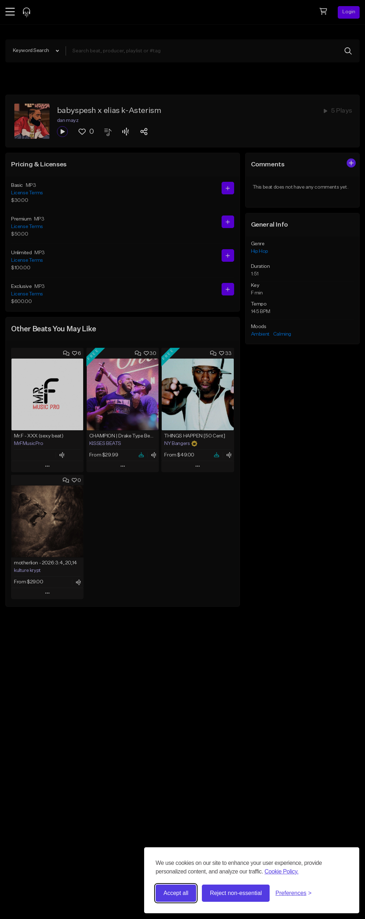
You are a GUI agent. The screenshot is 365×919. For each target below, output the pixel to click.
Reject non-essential (236, 893)
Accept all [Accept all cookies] (175, 893)
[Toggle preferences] (293, 893)
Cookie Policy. (282, 871)
